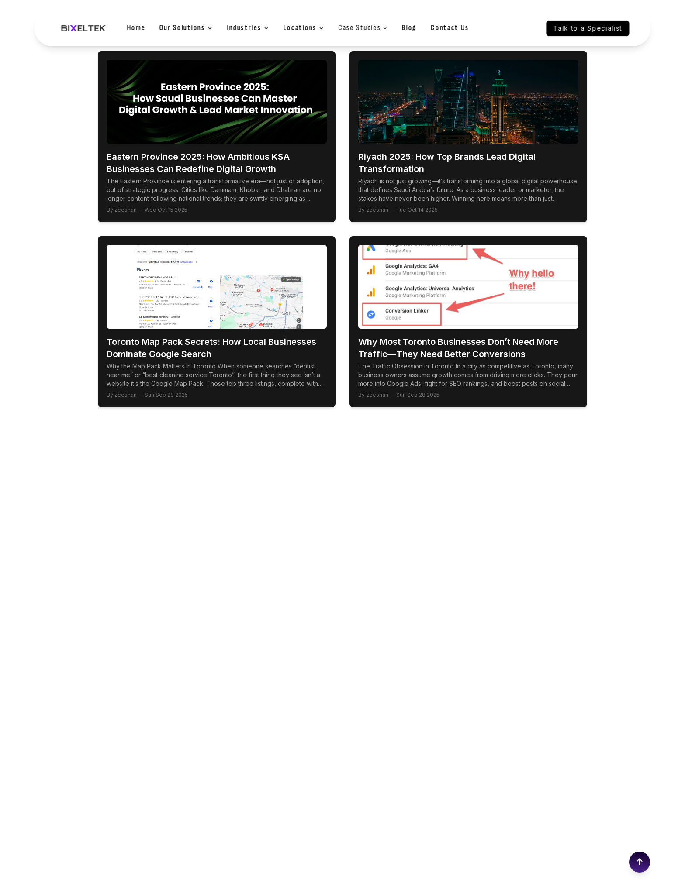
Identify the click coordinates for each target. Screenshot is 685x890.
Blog (409, 28)
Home (136, 28)
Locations (303, 28)
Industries (248, 28)
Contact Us (450, 28)
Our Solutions (186, 28)
